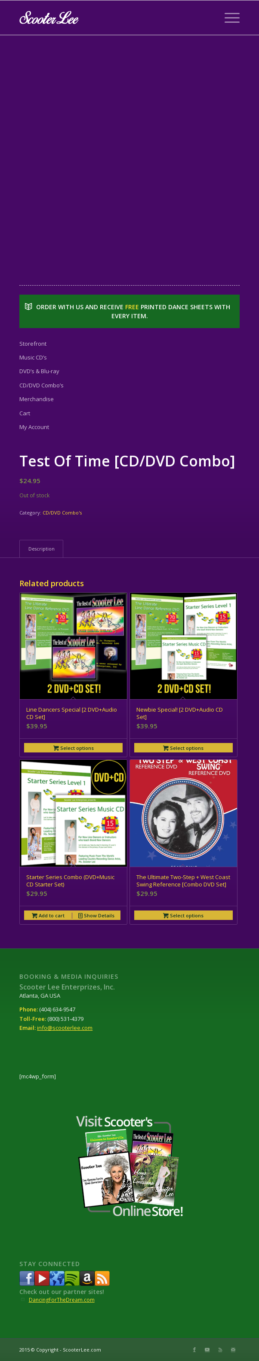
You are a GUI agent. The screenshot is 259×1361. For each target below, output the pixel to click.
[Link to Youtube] (207, 1349)
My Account (34, 427)
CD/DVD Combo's (62, 512)
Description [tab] (41, 548)
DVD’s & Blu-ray (39, 371)
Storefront (32, 343)
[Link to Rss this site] (220, 1349)
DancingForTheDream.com (62, 1299)
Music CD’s (33, 357)
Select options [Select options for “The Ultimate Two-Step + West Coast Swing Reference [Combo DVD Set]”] (183, 915)
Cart (24, 413)
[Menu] (228, 17)
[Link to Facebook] (194, 1349)
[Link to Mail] (233, 1349)
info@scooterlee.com (64, 1028)
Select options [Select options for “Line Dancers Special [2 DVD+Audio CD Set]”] (73, 748)
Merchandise (36, 399)
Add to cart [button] (48, 915)
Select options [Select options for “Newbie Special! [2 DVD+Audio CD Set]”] (183, 748)
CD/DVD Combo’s (41, 385)
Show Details (96, 915)
